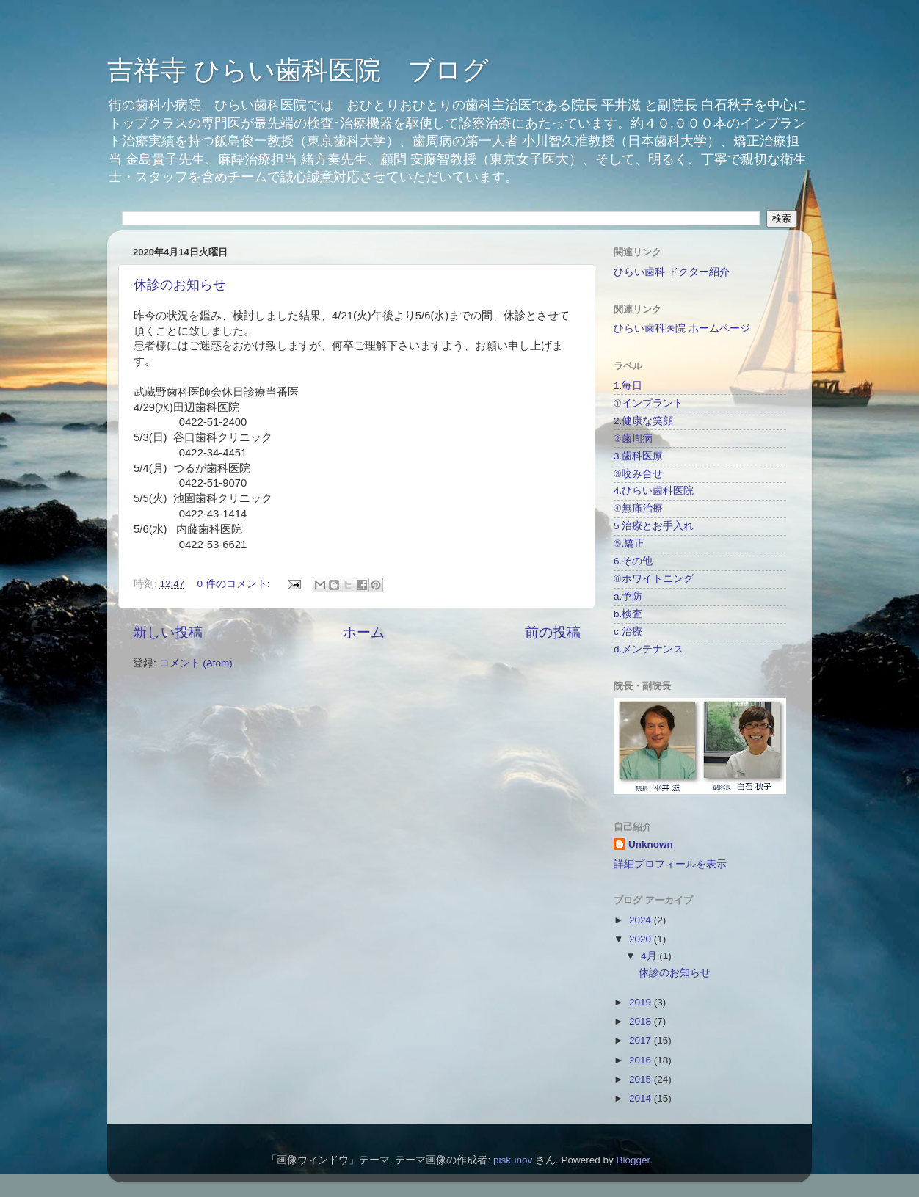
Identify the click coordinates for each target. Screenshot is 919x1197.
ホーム (364, 632)
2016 (641, 1060)
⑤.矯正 (629, 543)
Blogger (633, 1159)
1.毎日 (628, 385)
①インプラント (648, 403)
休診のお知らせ (180, 284)
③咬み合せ (638, 473)
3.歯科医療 (638, 456)
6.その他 (633, 561)
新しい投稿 (168, 632)
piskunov (512, 1159)
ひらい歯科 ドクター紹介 (672, 271)
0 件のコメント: (235, 583)
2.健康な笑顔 (643, 420)
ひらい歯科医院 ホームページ (682, 328)
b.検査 (628, 613)
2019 (641, 1002)
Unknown (650, 844)
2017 (641, 1040)
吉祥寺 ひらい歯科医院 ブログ (298, 70)
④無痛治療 (638, 508)
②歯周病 (633, 438)
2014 (641, 1098)
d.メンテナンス (648, 649)
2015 (641, 1079)
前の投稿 (553, 632)
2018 (641, 1021)
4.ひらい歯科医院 (654, 490)
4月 (650, 955)
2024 (641, 919)
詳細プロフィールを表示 (670, 864)
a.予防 (628, 596)
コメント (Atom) (196, 663)
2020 (641, 939)
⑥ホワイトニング (654, 578)
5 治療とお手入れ (654, 525)
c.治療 (628, 631)
